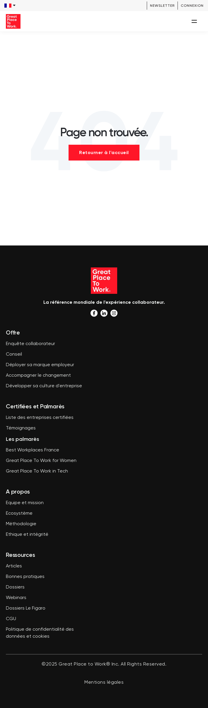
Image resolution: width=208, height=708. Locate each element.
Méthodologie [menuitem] (21, 524)
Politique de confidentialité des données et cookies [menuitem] (40, 633)
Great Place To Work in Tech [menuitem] (37, 471)
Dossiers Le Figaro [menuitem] (25, 608)
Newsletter (162, 6)
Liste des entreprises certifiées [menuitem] (40, 417)
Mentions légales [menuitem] (104, 682)
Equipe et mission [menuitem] (25, 503)
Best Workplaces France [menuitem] (32, 450)
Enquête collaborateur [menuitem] (30, 344)
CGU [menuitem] (11, 619)
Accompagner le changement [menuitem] (38, 375)
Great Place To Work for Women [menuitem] (41, 460)
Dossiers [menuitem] (15, 587)
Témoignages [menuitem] (21, 428)
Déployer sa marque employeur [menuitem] (40, 365)
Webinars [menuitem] (16, 598)
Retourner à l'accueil (104, 152)
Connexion (192, 6)
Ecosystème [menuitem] (19, 513)
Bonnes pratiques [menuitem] (25, 576)
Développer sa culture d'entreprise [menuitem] (44, 386)
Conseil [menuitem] (14, 354)
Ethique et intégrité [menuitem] (27, 534)
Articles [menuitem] (14, 566)
